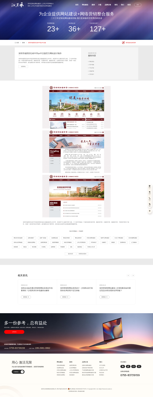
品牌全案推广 (31, 237)
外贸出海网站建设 (91, 237)
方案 (99, 5)
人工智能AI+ (134, 242)
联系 (129, 5)
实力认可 (101, 367)
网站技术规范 (66, 237)
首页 (76, 5)
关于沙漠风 (102, 365)
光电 (71, 246)
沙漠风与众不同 (103, 370)
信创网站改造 (54, 237)
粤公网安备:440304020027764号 (78, 388)
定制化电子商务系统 (87, 367)
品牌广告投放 (43, 237)
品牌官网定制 (44, 242)
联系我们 (101, 375)
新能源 (113, 242)
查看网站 (23, 66)
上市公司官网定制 (81, 242)
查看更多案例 (82, 253)
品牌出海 (108, 5)
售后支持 (101, 372)
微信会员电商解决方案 (88, 375)
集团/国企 (79, 246)
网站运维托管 (78, 237)
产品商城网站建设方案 (88, 370)
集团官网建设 (55, 242)
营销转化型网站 (31, 242)
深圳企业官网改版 (18, 242)
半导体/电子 (94, 242)
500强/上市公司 (91, 246)
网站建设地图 (81, 391)
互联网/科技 (123, 242)
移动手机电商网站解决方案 (89, 372)
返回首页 (70, 253)
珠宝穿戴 (34, 246)
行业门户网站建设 (119, 237)
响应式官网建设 (73, 231)
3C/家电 (43, 246)
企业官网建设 (72, 367)
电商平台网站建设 (105, 237)
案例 (93, 5)
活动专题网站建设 (133, 237)
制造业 (25, 246)
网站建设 (85, 5)
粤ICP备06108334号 (62, 388)
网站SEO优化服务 (18, 237)
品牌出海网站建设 (86, 365)
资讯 (116, 5)
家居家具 (16, 246)
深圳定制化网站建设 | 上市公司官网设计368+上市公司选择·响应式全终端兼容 (41, 5)
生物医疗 (104, 242)
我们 (122, 5)
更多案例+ (72, 375)
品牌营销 (53, 246)
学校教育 (81, 231)
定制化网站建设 (61, 365)
